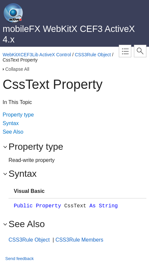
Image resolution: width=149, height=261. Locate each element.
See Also (13, 132)
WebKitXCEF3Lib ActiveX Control (37, 54)
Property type (18, 114)
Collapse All (17, 69)
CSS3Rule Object (93, 54)
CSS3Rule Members (79, 240)
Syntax (11, 123)
